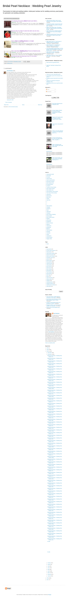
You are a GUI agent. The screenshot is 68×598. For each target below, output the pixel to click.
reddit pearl (48, 211)
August (49, 564)
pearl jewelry (48, 220)
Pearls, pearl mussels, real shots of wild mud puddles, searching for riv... (57, 158)
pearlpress (48, 208)
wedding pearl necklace (50, 284)
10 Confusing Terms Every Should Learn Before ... (24, 20)
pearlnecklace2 (49, 164)
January (49, 576)
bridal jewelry (48, 251)
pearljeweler (48, 227)
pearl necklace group (50, 217)
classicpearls (48, 225)
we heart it (48, 185)
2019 (48, 351)
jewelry (47, 259)
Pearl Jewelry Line (49, 190)
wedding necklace (49, 283)
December (50, 352)
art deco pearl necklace (50, 250)
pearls (47, 276)
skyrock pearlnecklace (50, 180)
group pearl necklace (50, 181)
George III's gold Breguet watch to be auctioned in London (53, 303)
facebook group (49, 237)
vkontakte (48, 207)
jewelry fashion (49, 260)
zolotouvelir (48, 194)
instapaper (48, 212)
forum (47, 210)
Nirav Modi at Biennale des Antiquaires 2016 (57, 104)
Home (23, 104)
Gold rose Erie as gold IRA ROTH (52, 62)
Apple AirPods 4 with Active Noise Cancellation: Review (52, 52)
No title (48, 541)
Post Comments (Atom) (13, 106)
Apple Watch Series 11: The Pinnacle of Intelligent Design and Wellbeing (53, 42)
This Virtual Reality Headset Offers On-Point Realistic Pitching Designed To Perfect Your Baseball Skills (54, 49)
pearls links (48, 197)
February (49, 574)
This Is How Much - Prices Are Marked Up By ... (26, 50)
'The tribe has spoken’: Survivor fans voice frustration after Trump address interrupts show (54, 24)
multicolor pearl (49, 263)
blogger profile (49, 238)
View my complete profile (50, 342)
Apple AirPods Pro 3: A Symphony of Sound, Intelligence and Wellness (53, 45)
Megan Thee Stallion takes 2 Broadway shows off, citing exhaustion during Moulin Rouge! (54, 28)
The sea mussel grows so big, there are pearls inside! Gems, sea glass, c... (57, 138)
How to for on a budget (22, 41)
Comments (48, 91)
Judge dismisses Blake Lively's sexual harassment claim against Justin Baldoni (54, 21)
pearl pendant (49, 273)
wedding (48, 280)
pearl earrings (49, 269)
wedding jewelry (9, 63)
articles (47, 234)
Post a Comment (8, 102)
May (49, 569)
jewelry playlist (49, 215)
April (49, 571)
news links (48, 200)
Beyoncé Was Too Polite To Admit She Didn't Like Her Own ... (25, 30)
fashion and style (49, 222)
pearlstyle (48, 231)
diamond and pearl (49, 254)
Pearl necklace (51, 331)
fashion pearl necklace (50, 256)
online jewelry (49, 264)
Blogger (49, 594)
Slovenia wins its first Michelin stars (53, 307)
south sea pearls (49, 277)
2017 (48, 579)
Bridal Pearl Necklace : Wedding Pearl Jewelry (32, 5)
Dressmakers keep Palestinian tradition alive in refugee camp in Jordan (53, 300)
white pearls (48, 286)
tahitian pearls (49, 279)
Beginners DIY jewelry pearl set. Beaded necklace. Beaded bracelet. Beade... (57, 118)
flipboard (48, 228)
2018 (48, 578)
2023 (48, 347)
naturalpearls (48, 235)
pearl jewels (48, 175)
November (50, 354)
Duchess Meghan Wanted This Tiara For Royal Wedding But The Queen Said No (57, 112)
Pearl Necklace (10, 70)
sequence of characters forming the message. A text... (53, 81)
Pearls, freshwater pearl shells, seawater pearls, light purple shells (57, 145)
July (48, 566)
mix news (48, 177)
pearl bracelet (49, 266)
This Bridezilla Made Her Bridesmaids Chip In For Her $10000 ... (24, 56)
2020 (48, 349)
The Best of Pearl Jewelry (51, 187)
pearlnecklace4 (49, 151)
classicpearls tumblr (50, 174)
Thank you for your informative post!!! (53, 74)
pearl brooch (48, 267)
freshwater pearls (49, 257)
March (49, 572)
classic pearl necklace (50, 253)
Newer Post (6, 104)
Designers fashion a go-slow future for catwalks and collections (53, 305)
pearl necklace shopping (51, 214)
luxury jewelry (49, 261)
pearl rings (48, 274)
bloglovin (48, 224)
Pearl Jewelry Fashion (50, 188)
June (49, 567)
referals (47, 198)
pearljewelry (48, 221)
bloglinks (48, 218)
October (49, 562)
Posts (47, 89)
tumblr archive (49, 178)
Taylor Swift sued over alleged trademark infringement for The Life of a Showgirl (54, 31)
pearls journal (48, 195)
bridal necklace (49, 205)
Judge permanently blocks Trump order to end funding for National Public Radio (54, 35)
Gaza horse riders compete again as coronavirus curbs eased (53, 297)
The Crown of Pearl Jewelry (51, 192)
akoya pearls (48, 249)
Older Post (40, 104)
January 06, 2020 (10, 99)
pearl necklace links (50, 182)
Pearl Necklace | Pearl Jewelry (52, 191)
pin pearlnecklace (49, 184)
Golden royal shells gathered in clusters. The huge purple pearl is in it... (57, 131)
